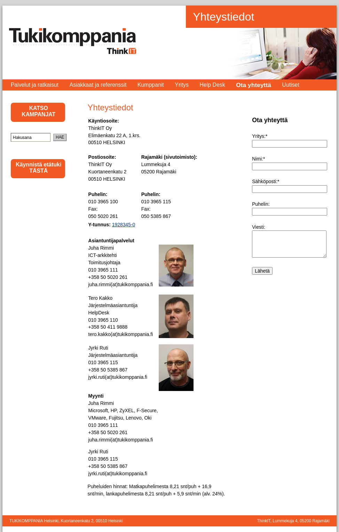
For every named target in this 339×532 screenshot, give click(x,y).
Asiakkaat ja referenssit (98, 85)
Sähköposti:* (265, 181)
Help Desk (212, 85)
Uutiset (290, 85)
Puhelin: (260, 204)
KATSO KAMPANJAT (38, 111)
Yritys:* (259, 136)
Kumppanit (150, 85)
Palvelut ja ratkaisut (34, 85)
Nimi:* (258, 159)
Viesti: (258, 227)
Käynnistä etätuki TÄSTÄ (38, 168)
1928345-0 (123, 224)
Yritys (182, 85)
